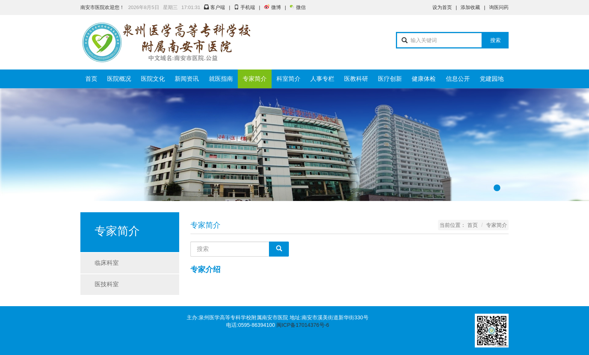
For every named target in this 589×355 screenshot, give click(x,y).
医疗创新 (390, 79)
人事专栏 (322, 79)
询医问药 (499, 7)
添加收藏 (470, 7)
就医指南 (221, 79)
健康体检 (424, 79)
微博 (272, 7)
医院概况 (119, 79)
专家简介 (255, 79)
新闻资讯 (187, 79)
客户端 (214, 7)
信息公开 (458, 79)
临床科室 (107, 263)
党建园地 (492, 79)
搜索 (495, 40)
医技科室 (107, 284)
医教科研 (356, 79)
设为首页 (442, 7)
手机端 (244, 7)
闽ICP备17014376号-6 (302, 325)
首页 (91, 79)
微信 (298, 7)
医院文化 (153, 79)
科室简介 (288, 79)
